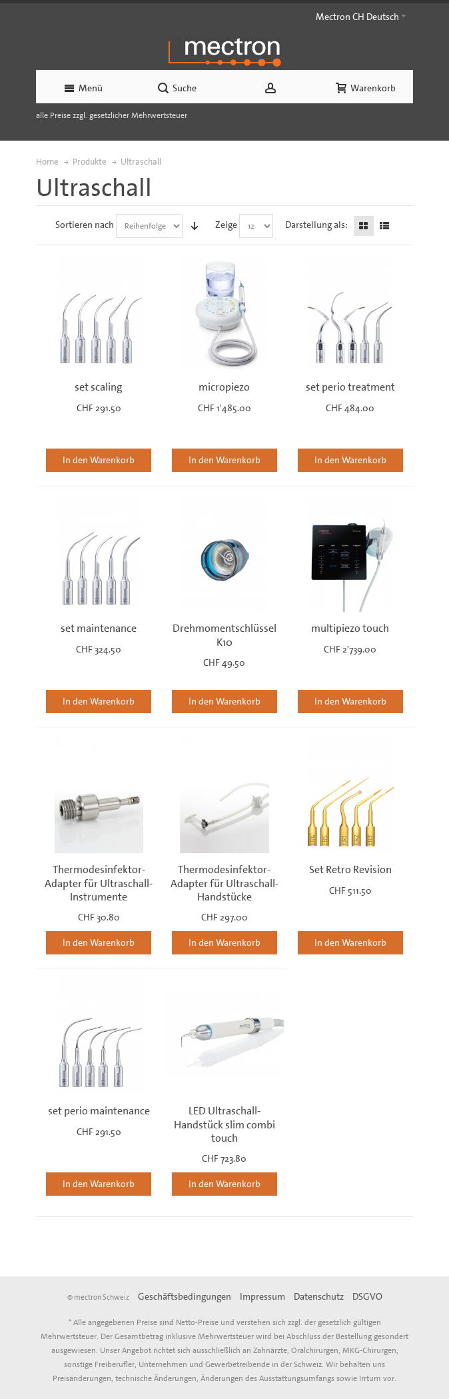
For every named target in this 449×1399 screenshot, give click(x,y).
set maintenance (99, 628)
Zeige (226, 225)
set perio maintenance (99, 1111)
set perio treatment (350, 387)
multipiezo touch (350, 628)
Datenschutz (319, 1296)
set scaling (99, 387)
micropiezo (224, 387)
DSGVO (367, 1296)
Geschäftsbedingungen (184, 1296)
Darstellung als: (316, 225)
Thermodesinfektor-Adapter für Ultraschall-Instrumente (99, 882)
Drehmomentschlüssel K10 (224, 635)
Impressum (262, 1296)
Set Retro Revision (350, 869)
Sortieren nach (84, 225)
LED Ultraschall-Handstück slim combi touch (224, 1124)
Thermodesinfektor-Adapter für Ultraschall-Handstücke (224, 882)
